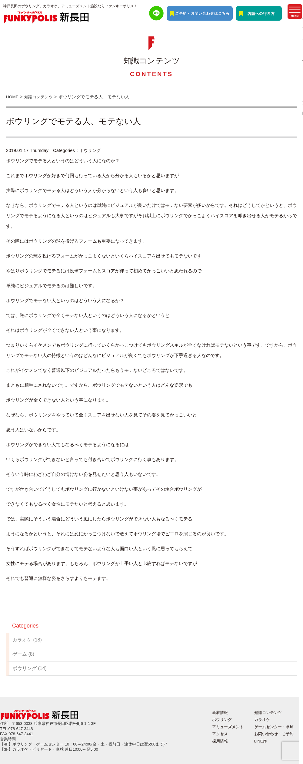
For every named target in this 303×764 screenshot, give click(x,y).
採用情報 (220, 741)
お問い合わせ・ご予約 (274, 734)
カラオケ (262, 719)
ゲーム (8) (23, 654)
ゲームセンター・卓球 (274, 727)
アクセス (220, 734)
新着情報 (220, 712)
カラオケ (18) (27, 639)
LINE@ (260, 741)
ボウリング (90, 150)
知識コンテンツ (41, 96)
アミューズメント (228, 727)
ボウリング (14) (29, 668)
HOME (13, 96)
